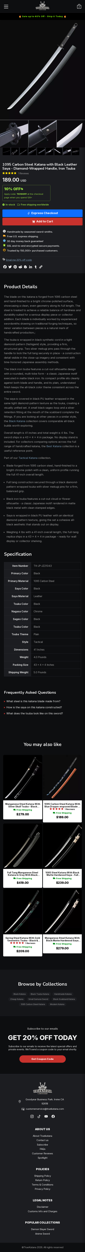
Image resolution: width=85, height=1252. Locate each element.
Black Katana (17, 421)
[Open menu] (6, 6)
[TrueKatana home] (43, 6)
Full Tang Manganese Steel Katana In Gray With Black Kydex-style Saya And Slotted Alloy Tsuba (23, 873)
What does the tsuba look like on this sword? (34, 713)
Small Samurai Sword (38, 999)
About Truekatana (42, 1135)
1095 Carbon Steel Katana (33, 1004)
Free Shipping (22, 810)
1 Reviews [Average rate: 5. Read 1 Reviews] (23, 173)
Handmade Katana (63, 994)
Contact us (42, 1140)
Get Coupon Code (42, 1058)
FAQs (42, 1148)
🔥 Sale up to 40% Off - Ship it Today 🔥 (42, 16)
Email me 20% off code (19, 259)
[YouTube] (46, 1116)
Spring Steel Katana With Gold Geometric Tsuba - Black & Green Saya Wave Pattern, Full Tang (22, 939)
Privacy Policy (42, 1188)
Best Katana (53, 446)
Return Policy (42, 1180)
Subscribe (42, 1144)
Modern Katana (57, 1004)
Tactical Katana (28, 457)
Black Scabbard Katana (64, 999)
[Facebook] (53, 1116)
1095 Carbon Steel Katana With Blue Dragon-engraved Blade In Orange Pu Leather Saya (62, 805)
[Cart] (79, 6)
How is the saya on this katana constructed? (34, 707)
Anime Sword (42, 1233)
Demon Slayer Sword (42, 1229)
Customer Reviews (42, 1153)
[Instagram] (32, 1116)
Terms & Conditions (42, 1184)
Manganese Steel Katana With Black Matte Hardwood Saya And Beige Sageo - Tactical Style (62, 939)
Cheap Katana (16, 999)
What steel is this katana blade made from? (33, 701)
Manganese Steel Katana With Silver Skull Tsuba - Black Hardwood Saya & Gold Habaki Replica (22, 805)
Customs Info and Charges (42, 1211)
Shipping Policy (42, 1175)
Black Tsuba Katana (40, 994)
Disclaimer (42, 1206)
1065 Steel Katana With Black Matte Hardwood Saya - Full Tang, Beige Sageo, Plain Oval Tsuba (62, 873)
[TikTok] (39, 1116)
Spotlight (42, 1157)
